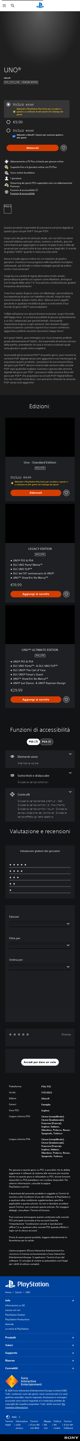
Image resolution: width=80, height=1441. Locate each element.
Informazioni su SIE (15, 1305)
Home (8, 1292)
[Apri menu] (4, 5)
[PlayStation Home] (40, 6)
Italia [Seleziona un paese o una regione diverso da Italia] (13, 1417)
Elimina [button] (66, 1034)
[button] (22, 193)
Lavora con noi (12, 1310)
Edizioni (14, 916)
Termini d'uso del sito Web (35, 1425)
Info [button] (40, 1300)
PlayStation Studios (15, 1314)
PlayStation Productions (17, 1319)
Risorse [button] (40, 1360)
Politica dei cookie (57, 1425)
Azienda (9, 1324)
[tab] (33, 742)
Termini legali (9, 1423)
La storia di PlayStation (17, 1328)
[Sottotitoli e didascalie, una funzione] (40, 778)
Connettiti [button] (40, 1368)
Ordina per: (16, 959)
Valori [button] (40, 1345)
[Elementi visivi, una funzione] (40, 759)
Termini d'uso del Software (68, 1425)
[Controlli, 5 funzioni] (40, 805)
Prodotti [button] (40, 1337)
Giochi (18, 1292)
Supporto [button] (40, 1353)
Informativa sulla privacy (22, 1425)
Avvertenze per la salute (21, 1240)
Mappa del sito (47, 1425)
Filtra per (14, 938)
